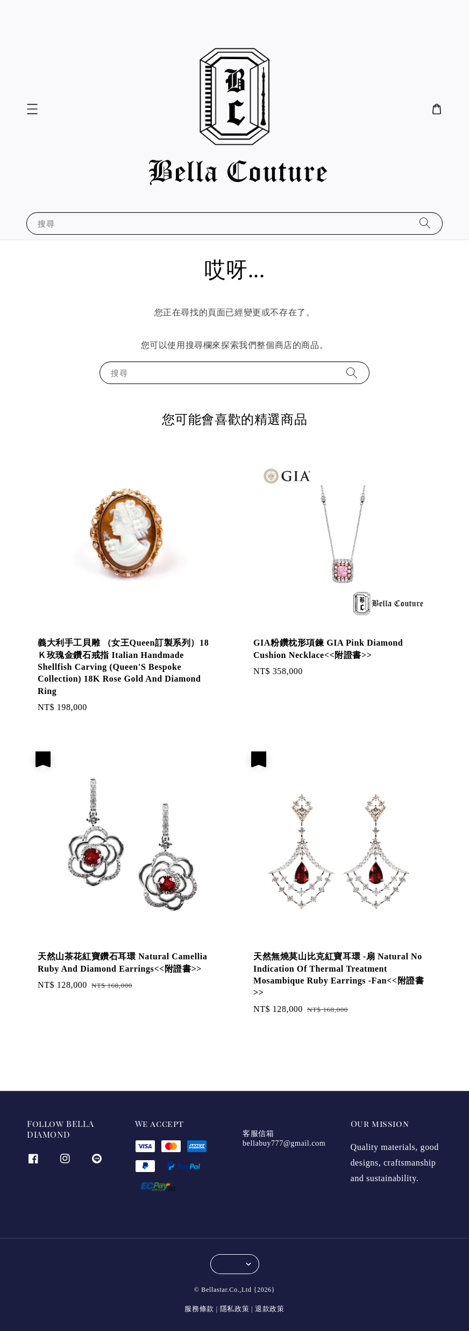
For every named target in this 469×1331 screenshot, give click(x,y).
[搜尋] (425, 223)
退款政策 (270, 1309)
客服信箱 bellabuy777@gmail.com (284, 1138)
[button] (32, 109)
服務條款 (199, 1309)
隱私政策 (235, 1309)
